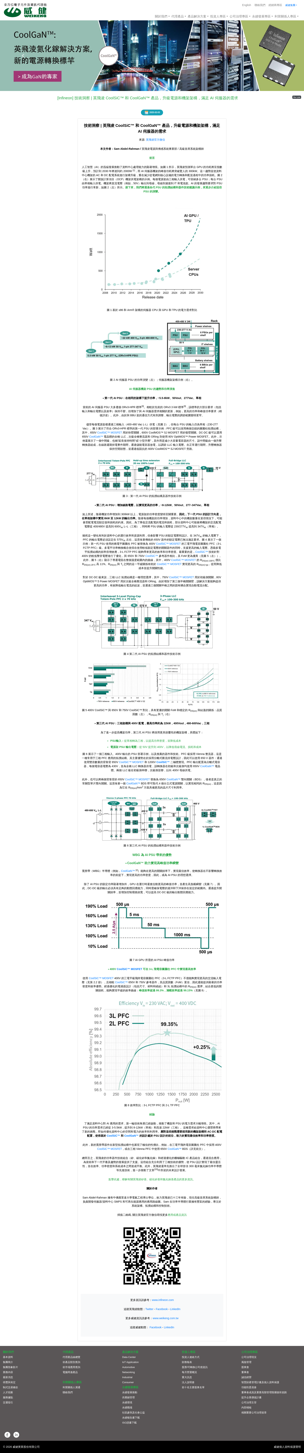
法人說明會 (188, 1382)
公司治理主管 (248, 1402)
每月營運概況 (189, 1372)
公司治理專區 (239, 16)
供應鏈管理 (128, 1397)
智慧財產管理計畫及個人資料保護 (260, 1382)
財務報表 (187, 1362)
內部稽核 (246, 1407)
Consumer (128, 1382)
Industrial (127, 1377)
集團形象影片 (10, 1367)
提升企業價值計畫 (251, 1397)
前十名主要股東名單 (193, 1387)
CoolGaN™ (96, 436)
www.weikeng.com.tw (165, 1318)
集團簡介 (8, 1362)
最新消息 (8, 1377)
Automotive (128, 1367)
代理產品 (177, 16)
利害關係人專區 (285, 16)
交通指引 (8, 1402)
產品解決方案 (197, 16)
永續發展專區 (261, 16)
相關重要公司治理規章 (254, 1412)
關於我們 (161, 16)
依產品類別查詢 (71, 1362)
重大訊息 (187, 1377)
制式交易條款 (10, 1387)
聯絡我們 (260, 5)
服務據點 (8, 1397)
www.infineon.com (163, 1300)
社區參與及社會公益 (133, 1412)
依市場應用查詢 (71, 1367)
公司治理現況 (248, 1357)
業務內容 (8, 1372)
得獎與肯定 (9, 1382)
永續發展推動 (129, 1392)
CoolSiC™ (201, 551)
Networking (128, 1372)
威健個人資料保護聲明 (287, 1446)
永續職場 (127, 1407)
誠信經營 (246, 1377)
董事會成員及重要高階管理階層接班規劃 (264, 1392)
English (246, 5)
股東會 (245, 1367)
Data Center (129, 1357)
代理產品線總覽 (71, 1357)
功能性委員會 (248, 1387)
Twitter (149, 1309)
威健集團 (290, 5)
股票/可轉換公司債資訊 (195, 1367)
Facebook (162, 1309)
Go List (296, 97)
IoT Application (130, 1362)
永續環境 (127, 1402)
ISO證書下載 (129, 1422)
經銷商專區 (275, 5)
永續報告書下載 (131, 1417)
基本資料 (8, 1357)
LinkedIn (175, 1309)
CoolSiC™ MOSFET (109, 432)
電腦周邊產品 (70, 1372)
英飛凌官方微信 (155, 139)
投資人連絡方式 (191, 1357)
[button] (23, 55)
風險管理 (246, 1362)
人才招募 (8, 1392)
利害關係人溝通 (71, 1387)
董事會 (245, 1372)
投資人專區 (218, 16)
